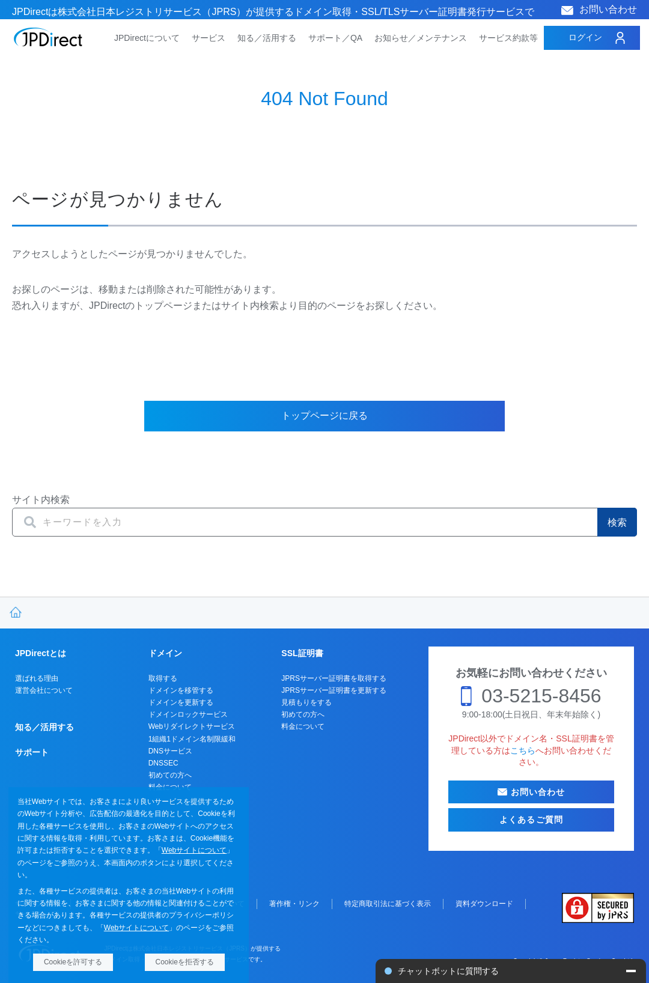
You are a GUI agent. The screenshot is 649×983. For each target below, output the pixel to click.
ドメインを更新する (180, 702)
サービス (208, 38)
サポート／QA (335, 38)
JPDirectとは (40, 653)
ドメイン (165, 653)
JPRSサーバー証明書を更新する (333, 690)
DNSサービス (170, 751)
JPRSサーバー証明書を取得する (333, 678)
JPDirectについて (147, 38)
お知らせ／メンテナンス (420, 38)
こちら (522, 750)
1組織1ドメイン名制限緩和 (192, 739)
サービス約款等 (508, 38)
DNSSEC (163, 763)
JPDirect (48, 37)
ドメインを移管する (180, 690)
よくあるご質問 (531, 819)
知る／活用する (266, 38)
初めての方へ (170, 775)
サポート (32, 752)
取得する (162, 678)
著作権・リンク (294, 903)
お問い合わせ (608, 9)
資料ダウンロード (484, 903)
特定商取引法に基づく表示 (387, 903)
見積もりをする (306, 702)
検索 (617, 522)
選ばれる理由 (36, 678)
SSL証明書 (302, 653)
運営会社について (44, 690)
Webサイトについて (194, 850)
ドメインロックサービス (188, 714)
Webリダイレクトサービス (191, 726)
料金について (302, 726)
